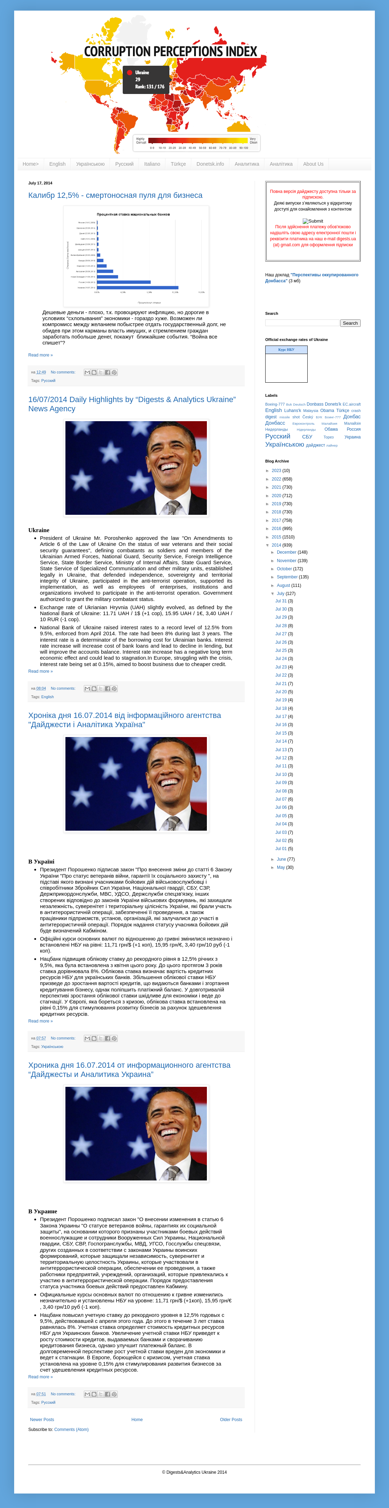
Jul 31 (281, 601)
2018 (277, 511)
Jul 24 (281, 658)
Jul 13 (281, 749)
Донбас (352, 416)
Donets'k (333, 404)
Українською (90, 164)
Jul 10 (281, 774)
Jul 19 (281, 699)
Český (307, 417)
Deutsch (299, 404)
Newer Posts (42, 1419)
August (284, 585)
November (287, 560)
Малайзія (352, 423)
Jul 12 (281, 757)
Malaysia (310, 410)
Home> (31, 164)
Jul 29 (281, 617)
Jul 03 (281, 832)
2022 (277, 479)
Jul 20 (281, 691)
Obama (327, 410)
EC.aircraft (352, 404)
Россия (354, 429)
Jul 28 (281, 625)
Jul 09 (281, 782)
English (58, 164)
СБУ (307, 437)
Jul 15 (281, 733)
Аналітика (281, 164)
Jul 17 (281, 716)
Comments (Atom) (71, 1429)
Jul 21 (281, 683)
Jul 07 (281, 799)
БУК (319, 417)
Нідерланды (306, 429)
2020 (277, 495)
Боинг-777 (333, 417)
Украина (352, 437)
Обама (331, 429)
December (287, 552)
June (282, 859)
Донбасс (275, 423)
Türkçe (178, 164)
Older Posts (231, 1419)
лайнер (332, 445)
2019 (277, 503)
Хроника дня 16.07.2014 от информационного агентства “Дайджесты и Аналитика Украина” (129, 1070)
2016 (277, 528)
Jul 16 (281, 724)
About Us (313, 164)
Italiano (152, 164)
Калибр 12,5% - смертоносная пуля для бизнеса (115, 195)
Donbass (315, 404)
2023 (277, 470)
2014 (277, 545)
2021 (277, 487)
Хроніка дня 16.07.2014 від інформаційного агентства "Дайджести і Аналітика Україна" (124, 720)
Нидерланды (276, 429)
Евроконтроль (303, 423)
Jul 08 (281, 791)
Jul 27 (281, 633)
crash (356, 410)
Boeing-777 (275, 404)
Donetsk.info (210, 164)
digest (271, 416)
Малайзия (329, 423)
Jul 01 (281, 848)
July (281, 593)
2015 (277, 537)
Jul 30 (281, 609)
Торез (328, 437)
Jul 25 (281, 650)
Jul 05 (281, 815)
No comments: (64, 372)
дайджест (315, 445)
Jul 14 (281, 741)
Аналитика (247, 164)
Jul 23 (281, 667)
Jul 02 (281, 840)
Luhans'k (292, 410)
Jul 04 (281, 823)
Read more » (40, 355)
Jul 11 (281, 766)
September (288, 577)
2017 (277, 520)
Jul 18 (281, 708)
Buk (289, 404)
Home (137, 1419)
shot (296, 417)
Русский (124, 164)
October (285, 568)
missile (284, 417)
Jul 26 (281, 642)
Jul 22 (281, 675)
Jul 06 (281, 807)
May (281, 867)
